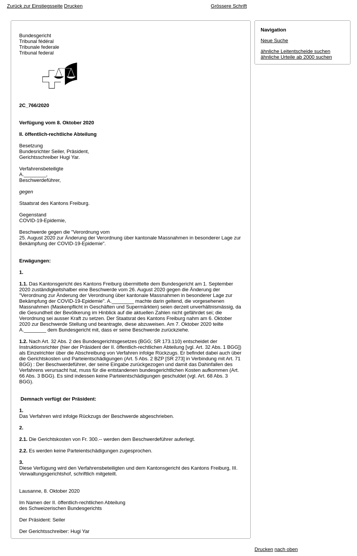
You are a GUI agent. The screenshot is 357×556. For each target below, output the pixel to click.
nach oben (286, 549)
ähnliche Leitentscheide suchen (295, 51)
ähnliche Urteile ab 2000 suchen (296, 57)
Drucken (73, 6)
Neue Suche (274, 40)
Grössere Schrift (229, 6)
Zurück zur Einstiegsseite (35, 6)
